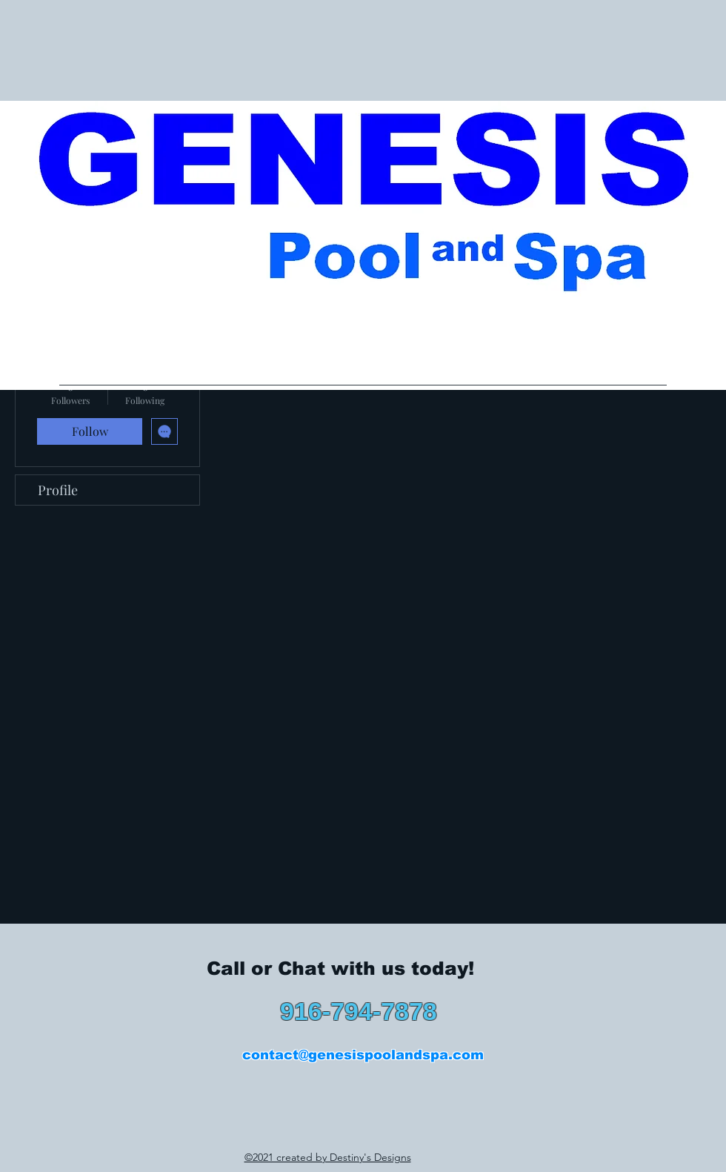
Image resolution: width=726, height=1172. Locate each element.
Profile (58, 490)
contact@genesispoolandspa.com (363, 1054)
